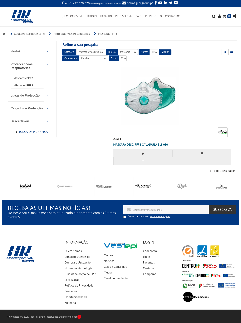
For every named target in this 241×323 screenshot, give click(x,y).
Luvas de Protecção (25, 95)
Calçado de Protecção (27, 108)
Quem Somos (73, 251)
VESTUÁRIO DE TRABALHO (96, 16)
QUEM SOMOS (69, 16)
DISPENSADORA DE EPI (133, 16)
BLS (154, 52)
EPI (116, 16)
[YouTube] (159, 3)
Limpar (165, 52)
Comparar (149, 274)
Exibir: (114, 58)
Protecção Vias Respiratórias (21, 66)
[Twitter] (170, 3)
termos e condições (160, 216)
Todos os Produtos (33, 132)
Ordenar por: (70, 58)
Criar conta (150, 251)
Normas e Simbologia (78, 268)
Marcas (108, 255)
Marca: (144, 52)
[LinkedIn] (165, 3)
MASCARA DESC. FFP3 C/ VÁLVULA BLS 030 (140, 145)
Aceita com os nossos (149, 216)
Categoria (69, 52)
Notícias (109, 261)
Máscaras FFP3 (23, 85)
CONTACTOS (172, 16)
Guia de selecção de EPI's (80, 274)
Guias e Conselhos (115, 267)
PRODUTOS (156, 16)
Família (112, 52)
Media (108, 272)
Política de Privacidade (79, 285)
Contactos (71, 291)
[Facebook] (155, 3)
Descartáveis (20, 121)
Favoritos (149, 262)
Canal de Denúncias (116, 278)
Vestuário (17, 51)
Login (146, 257)
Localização (72, 280)
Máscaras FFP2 (23, 78)
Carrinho (148, 268)
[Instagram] (175, 3)
